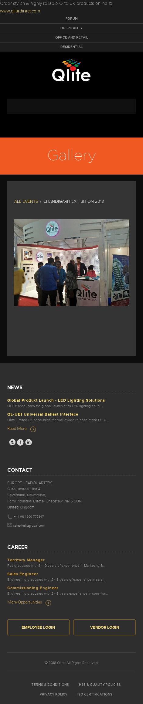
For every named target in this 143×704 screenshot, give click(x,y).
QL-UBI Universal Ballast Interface (42, 414)
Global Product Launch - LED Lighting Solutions (56, 400)
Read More (17, 428)
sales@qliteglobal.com (29, 526)
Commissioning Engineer (33, 588)
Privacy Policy (53, 694)
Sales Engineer (22, 574)
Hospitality (71, 28)
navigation (71, 106)
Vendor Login (104, 627)
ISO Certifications (94, 694)
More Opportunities (24, 602)
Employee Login (38, 627)
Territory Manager (26, 560)
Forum (72, 18)
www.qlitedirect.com (20, 11)
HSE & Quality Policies (100, 684)
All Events (26, 201)
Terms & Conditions (50, 684)
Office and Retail (71, 37)
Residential (71, 47)
